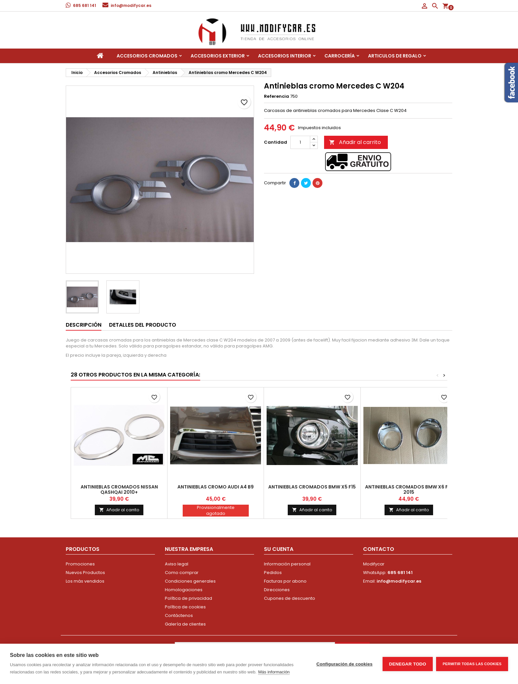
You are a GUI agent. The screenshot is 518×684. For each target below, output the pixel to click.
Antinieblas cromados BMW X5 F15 (312, 487)
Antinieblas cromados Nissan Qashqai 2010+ (119, 489)
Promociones (80, 564)
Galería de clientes (185, 624)
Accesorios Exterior (218, 56)
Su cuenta (278, 549)
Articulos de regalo (395, 56)
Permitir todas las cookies (472, 664)
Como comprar (182, 572)
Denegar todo (407, 664)
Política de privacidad (188, 598)
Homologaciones (184, 590)
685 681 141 (84, 5)
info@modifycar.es (131, 5)
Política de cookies (185, 607)
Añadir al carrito (355, 142)
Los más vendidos (85, 581)
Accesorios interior (284, 56)
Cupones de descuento (289, 598)
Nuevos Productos (85, 572)
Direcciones (277, 590)
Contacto (378, 549)
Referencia (276, 96)
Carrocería (339, 56)
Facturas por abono (285, 581)
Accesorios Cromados (147, 56)
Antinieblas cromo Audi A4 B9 (215, 487)
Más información (273, 671)
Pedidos (273, 572)
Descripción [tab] (83, 325)
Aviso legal (176, 564)
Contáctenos (179, 615)
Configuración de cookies (344, 664)
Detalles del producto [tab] (142, 325)
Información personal (287, 564)
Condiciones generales (190, 581)
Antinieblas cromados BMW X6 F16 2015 (409, 489)
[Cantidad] (300, 142)
